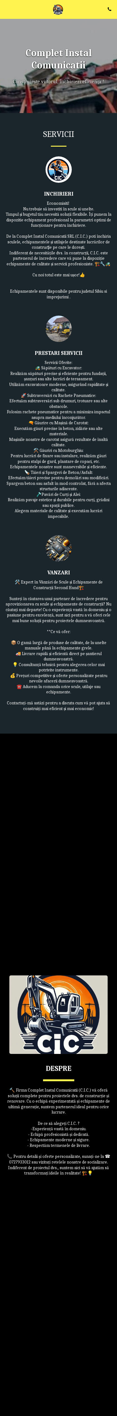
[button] (7, 9)
